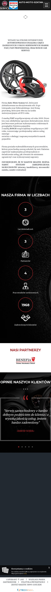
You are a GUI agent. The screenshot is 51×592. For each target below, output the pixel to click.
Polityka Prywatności (33, 582)
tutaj (25, 573)
